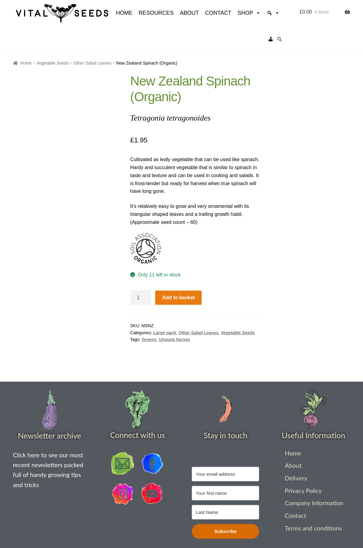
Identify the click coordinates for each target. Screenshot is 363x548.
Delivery (296, 451)
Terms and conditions (313, 502)
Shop (231, 13)
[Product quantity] (140, 271)
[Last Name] (225, 486)
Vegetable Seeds (52, 36)
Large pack (164, 306)
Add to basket (178, 271)
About (171, 13)
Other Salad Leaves (92, 36)
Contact (200, 13)
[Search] (255, 13)
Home (25, 36)
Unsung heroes (174, 313)
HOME (106, 13)
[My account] (271, 13)
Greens (149, 313)
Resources (138, 13)
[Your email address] (225, 448)
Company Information (314, 476)
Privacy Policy (303, 464)
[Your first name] (225, 467)
